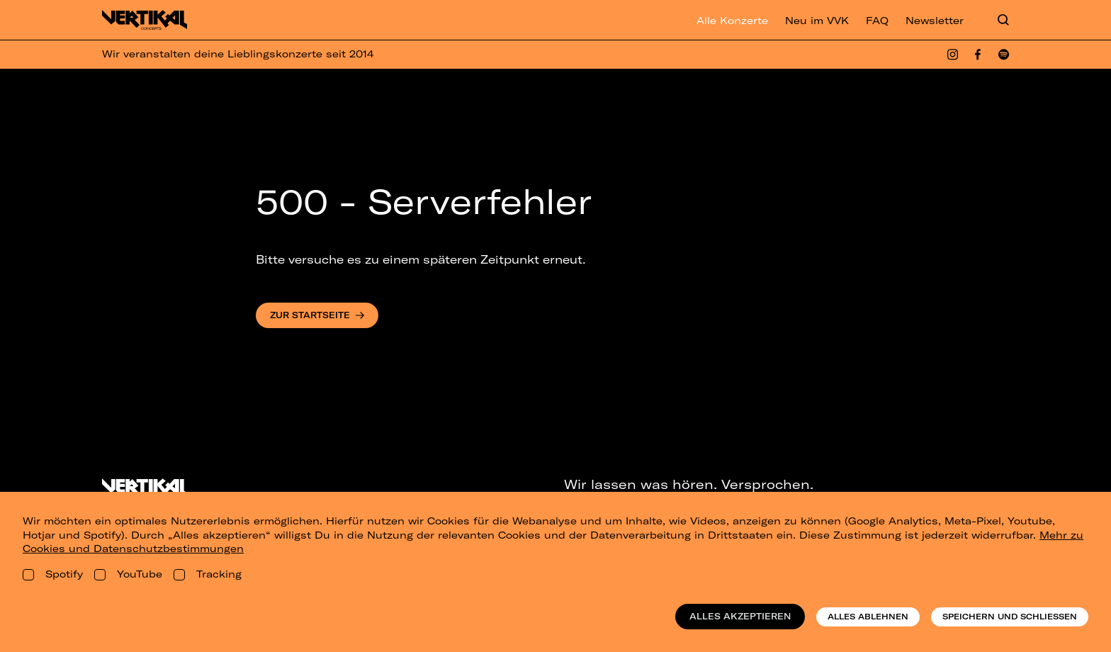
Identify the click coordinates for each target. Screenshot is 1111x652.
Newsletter (935, 20)
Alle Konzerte (732, 20)
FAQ (877, 20)
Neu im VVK (817, 20)
